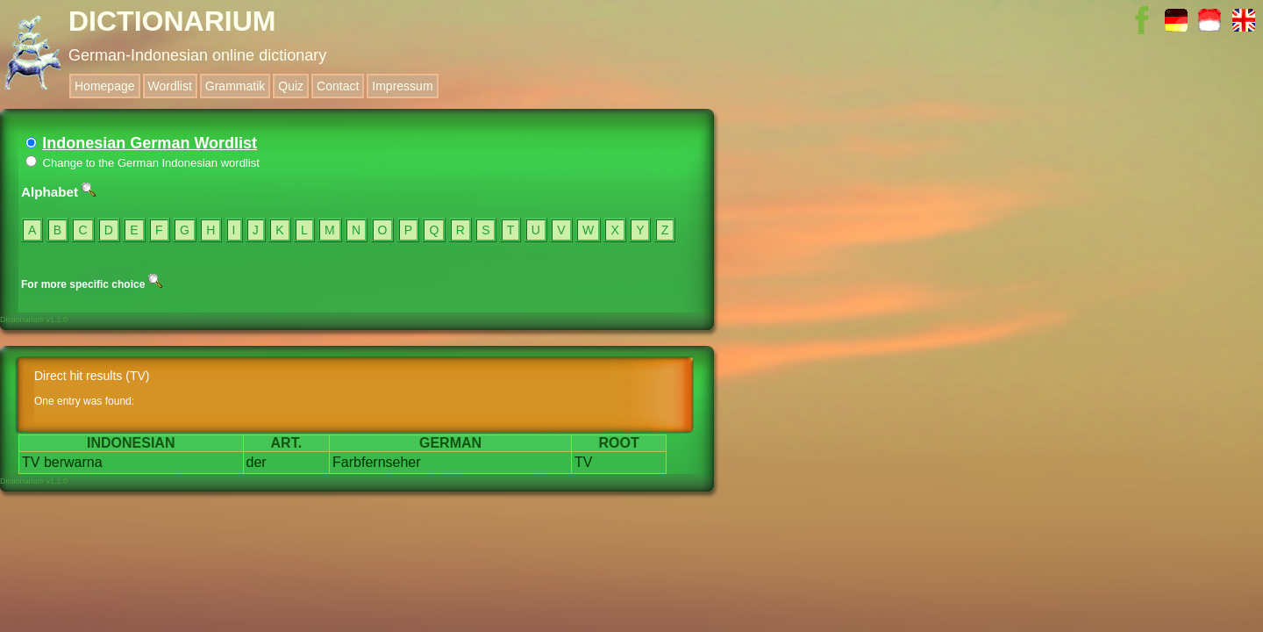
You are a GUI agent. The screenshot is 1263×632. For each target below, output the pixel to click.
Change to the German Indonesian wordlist (142, 162)
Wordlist (170, 86)
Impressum (402, 86)
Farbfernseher (376, 462)
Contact (338, 86)
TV (30, 462)
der (256, 462)
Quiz (290, 86)
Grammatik (235, 86)
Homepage (105, 86)
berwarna (73, 462)
